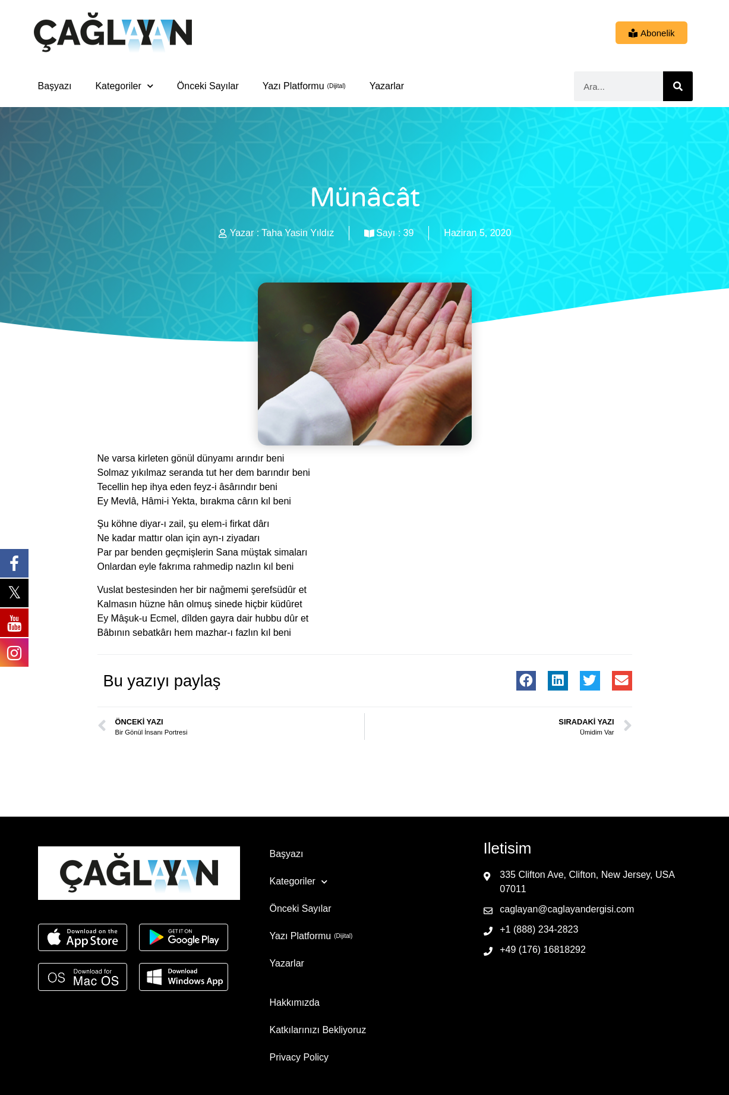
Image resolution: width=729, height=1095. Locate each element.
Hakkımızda (295, 1002)
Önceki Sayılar (208, 86)
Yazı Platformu (293, 86)
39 (408, 233)
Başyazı (55, 86)
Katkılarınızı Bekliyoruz (318, 1030)
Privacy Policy (299, 1057)
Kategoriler (124, 86)
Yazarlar (387, 86)
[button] (526, 681)
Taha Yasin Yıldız (297, 233)
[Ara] (678, 86)
